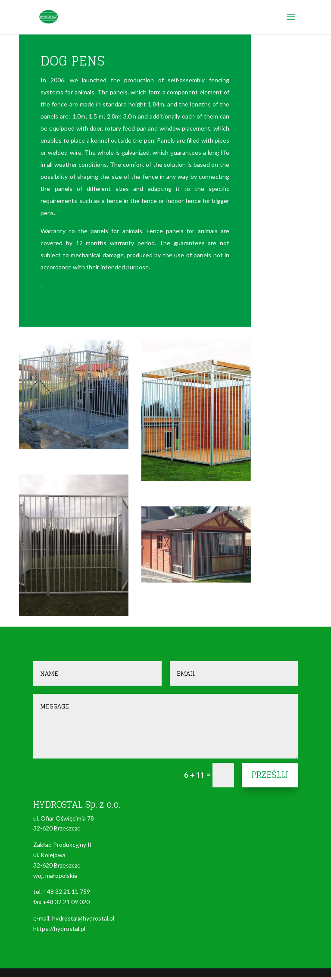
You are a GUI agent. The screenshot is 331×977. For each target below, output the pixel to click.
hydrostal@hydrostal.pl (83, 918)
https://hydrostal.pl (59, 928)
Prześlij (269, 775)
